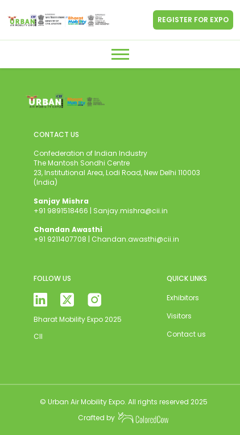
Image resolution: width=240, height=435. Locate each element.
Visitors (179, 316)
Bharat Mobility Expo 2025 (78, 319)
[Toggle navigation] (120, 54)
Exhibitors (183, 298)
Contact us (186, 334)
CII (38, 336)
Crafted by (123, 418)
